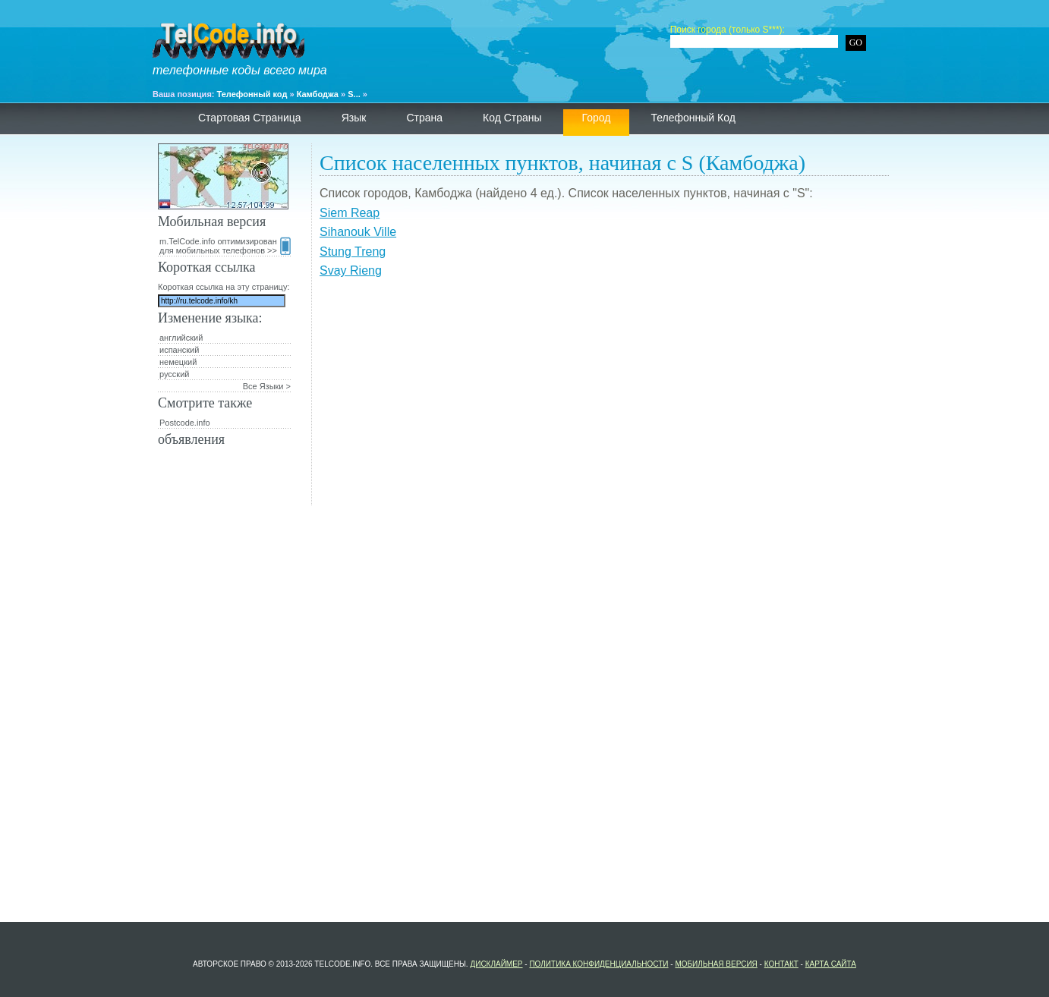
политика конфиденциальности (598, 964)
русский (174, 374)
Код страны (512, 118)
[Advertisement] (604, 399)
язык (354, 118)
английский (181, 337)
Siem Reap (350, 212)
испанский (179, 349)
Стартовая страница (249, 118)
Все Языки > (267, 386)
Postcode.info (184, 422)
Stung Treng (353, 251)
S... (354, 94)
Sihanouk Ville (358, 231)
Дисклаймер (496, 964)
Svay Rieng (351, 270)
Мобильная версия (716, 964)
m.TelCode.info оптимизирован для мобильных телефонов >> (225, 246)
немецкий (178, 361)
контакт (781, 964)
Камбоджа (318, 94)
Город (596, 118)
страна (424, 118)
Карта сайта (830, 964)
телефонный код (693, 118)
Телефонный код (252, 94)
